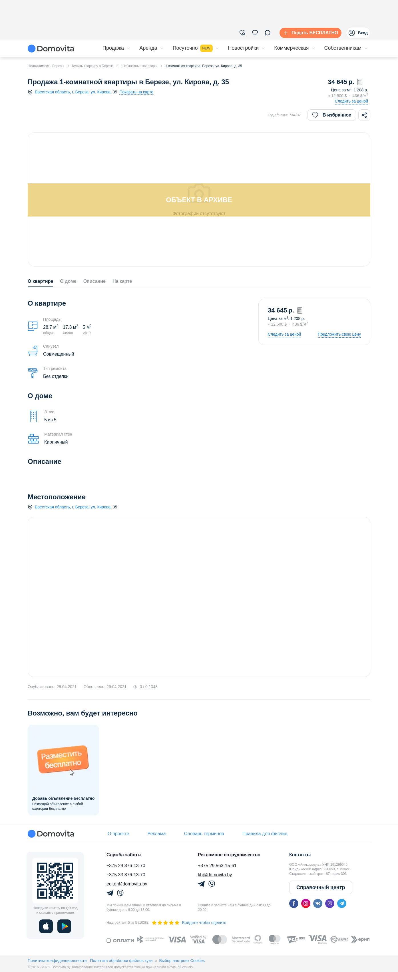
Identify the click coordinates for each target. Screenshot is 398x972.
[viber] (329, 903)
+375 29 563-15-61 (217, 865)
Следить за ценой (351, 101)
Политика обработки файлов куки (121, 960)
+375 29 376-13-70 (125, 865)
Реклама (156, 833)
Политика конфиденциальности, (58, 960)
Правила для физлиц (265, 833)
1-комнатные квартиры (139, 66)
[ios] (46, 926)
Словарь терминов (204, 833)
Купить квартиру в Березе (92, 66)
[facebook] (293, 903)
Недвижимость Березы (46, 66)
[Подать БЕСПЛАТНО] (309, 33)
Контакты (300, 854)
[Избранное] (255, 33)
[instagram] (305, 903)
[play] (64, 926)
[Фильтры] (242, 33)
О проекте (118, 833)
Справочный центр (320, 887)
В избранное (331, 115)
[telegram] (341, 903)
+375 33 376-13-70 (125, 874)
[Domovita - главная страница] (51, 48)
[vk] (317, 903)
